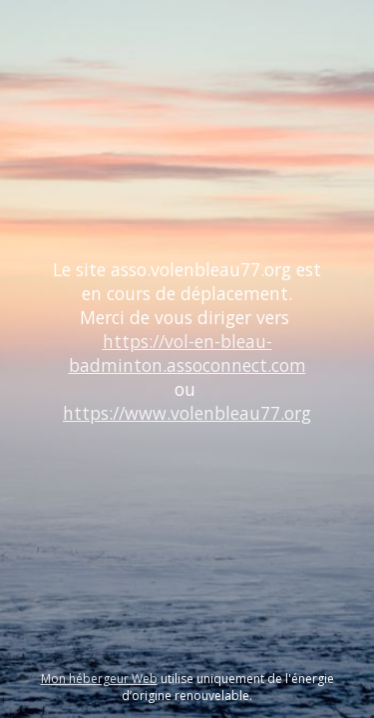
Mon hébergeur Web (99, 678)
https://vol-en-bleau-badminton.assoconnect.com (187, 353)
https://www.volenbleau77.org (187, 413)
